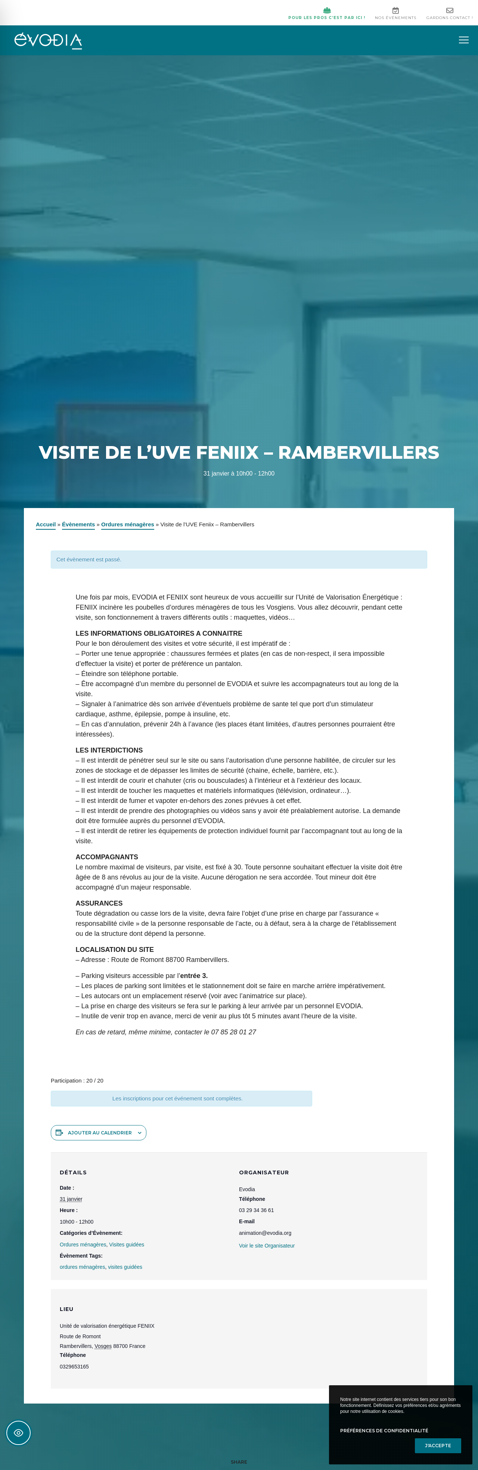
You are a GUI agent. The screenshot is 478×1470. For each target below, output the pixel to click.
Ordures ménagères (127, 526)
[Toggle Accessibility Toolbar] (18, 1433)
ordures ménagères (82, 1269)
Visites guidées (126, 1246)
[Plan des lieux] (328, 1342)
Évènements (78, 526)
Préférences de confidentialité (384, 1430)
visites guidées (125, 1269)
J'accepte (438, 1445)
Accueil (46, 526)
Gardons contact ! (448, 14)
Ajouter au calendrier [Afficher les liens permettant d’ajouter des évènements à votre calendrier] (100, 1135)
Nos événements (392, 14)
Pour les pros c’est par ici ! (321, 14)
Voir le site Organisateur (267, 1248)
